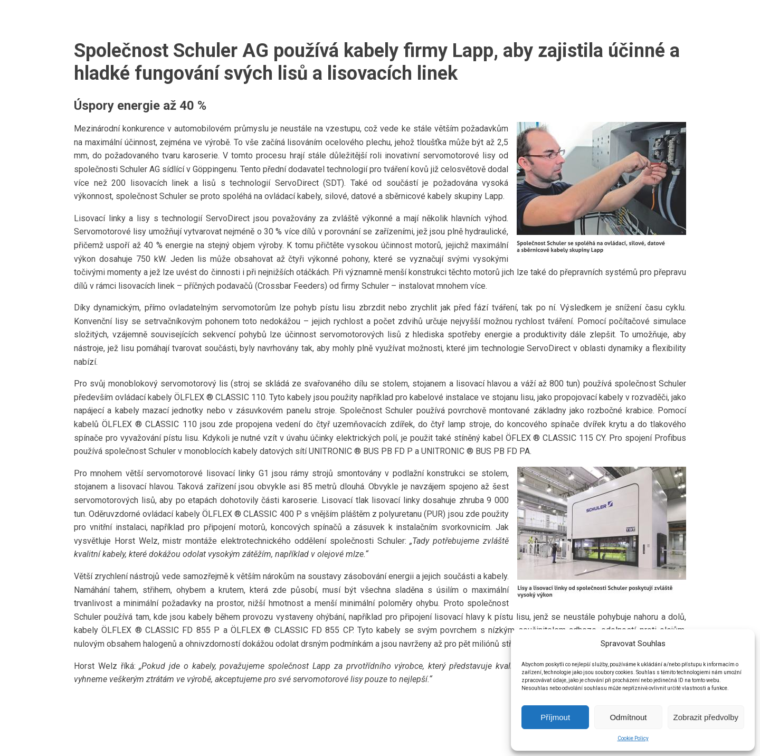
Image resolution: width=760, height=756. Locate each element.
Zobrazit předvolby (705, 717)
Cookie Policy (633, 738)
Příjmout (555, 717)
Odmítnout (628, 717)
